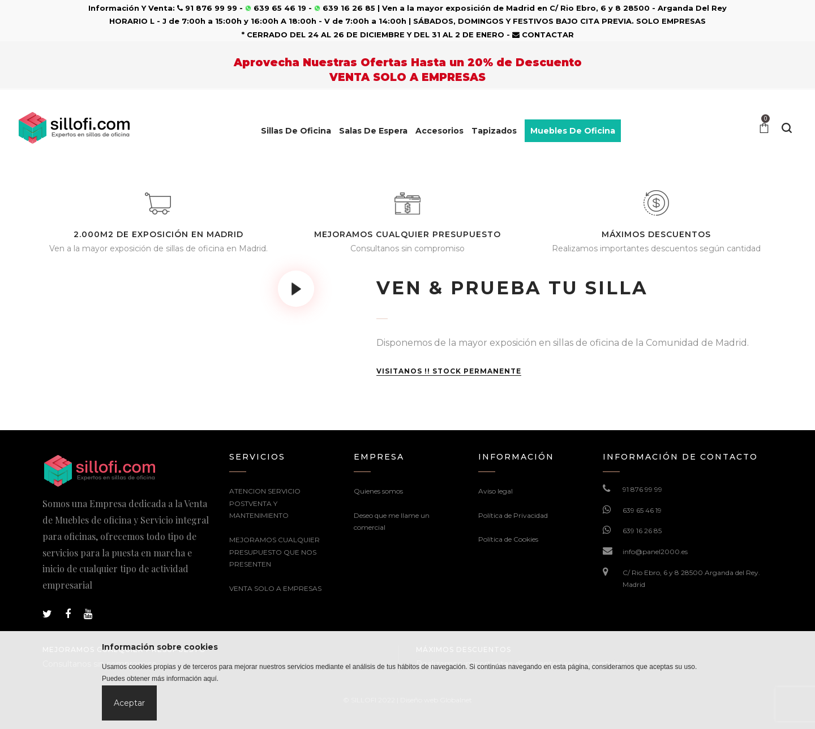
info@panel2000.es (655, 551)
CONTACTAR (543, 34)
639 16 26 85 (642, 530)
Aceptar (129, 703)
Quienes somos (378, 491)
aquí (209, 679)
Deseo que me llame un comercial (392, 521)
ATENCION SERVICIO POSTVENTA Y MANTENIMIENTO (265, 503)
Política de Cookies (508, 539)
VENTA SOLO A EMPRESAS (275, 588)
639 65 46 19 (642, 510)
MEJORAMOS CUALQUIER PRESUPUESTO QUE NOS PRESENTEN (274, 551)
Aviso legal (495, 491)
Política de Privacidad (513, 515)
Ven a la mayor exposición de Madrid (458, 7)
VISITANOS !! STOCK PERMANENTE (448, 371)
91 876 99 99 (642, 489)
